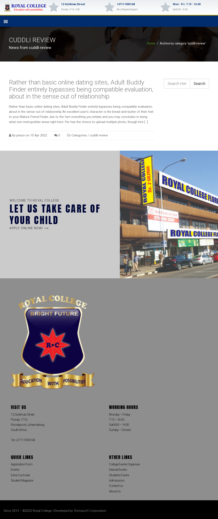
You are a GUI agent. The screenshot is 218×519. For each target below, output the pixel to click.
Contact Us (116, 486)
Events (15, 469)
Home (151, 43)
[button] (5, 21)
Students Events (119, 475)
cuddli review (99, 135)
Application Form (22, 464)
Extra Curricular (20, 475)
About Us (114, 491)
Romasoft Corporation (90, 511)
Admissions (117, 480)
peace (20, 135)
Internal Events (118, 469)
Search (199, 83)
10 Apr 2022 (38, 135)
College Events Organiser (124, 464)
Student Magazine (22, 480)
